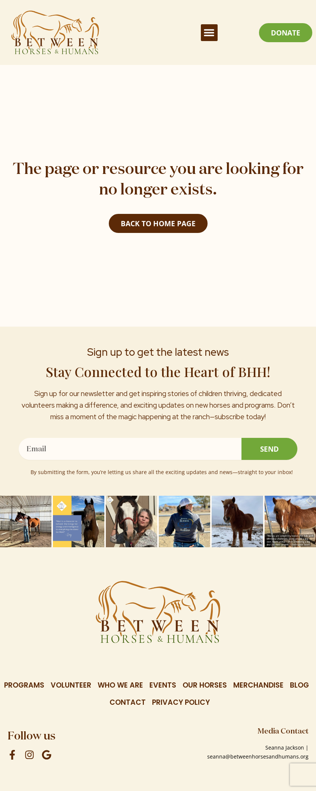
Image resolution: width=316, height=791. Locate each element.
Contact (128, 702)
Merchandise (258, 685)
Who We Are (120, 685)
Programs (24, 685)
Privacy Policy (181, 702)
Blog (299, 685)
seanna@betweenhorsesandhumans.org (258, 756)
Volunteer (71, 685)
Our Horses (205, 685)
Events (162, 685)
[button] (209, 32)
